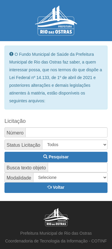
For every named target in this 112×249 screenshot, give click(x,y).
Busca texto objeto (26, 168)
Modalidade (19, 178)
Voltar (56, 187)
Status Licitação (23, 145)
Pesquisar (56, 156)
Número (15, 133)
